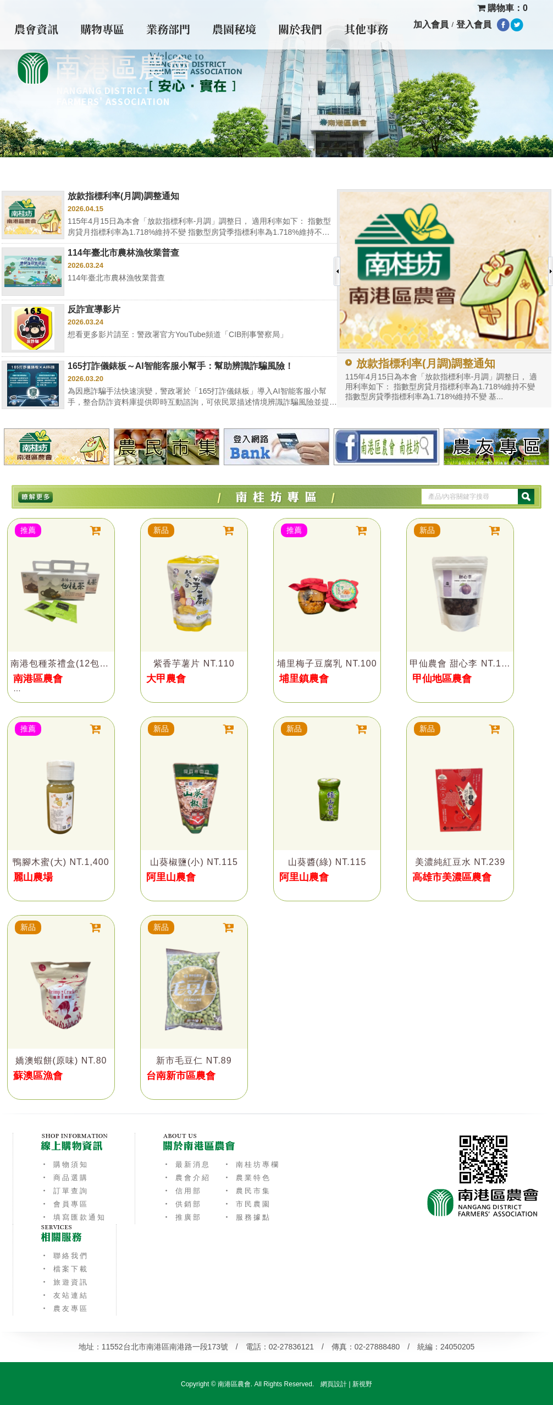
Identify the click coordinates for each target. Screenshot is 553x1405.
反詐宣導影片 (94, 309)
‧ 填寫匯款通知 (73, 1217)
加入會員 (431, 24)
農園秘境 (234, 29)
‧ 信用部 (182, 1191)
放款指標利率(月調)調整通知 (123, 196)
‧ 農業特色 (247, 1177)
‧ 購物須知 (65, 1164)
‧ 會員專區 (65, 1204)
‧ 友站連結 (65, 1295)
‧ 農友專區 (65, 1308)
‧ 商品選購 (65, 1177)
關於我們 (300, 29)
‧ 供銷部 (182, 1204)
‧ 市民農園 (247, 1204)
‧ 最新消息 (187, 1164)
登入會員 (473, 24)
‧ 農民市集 (247, 1191)
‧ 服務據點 (247, 1217)
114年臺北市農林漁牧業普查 (123, 252)
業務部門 (168, 29)
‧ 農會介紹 (187, 1177)
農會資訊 (36, 29)
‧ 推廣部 (182, 1217)
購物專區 (102, 29)
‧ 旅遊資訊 (65, 1282)
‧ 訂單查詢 (65, 1191)
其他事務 (366, 29)
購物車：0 (502, 8)
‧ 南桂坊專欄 (251, 1164)
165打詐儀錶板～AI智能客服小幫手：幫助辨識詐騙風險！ (181, 366)
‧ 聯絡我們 (65, 1256)
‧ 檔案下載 (65, 1269)
